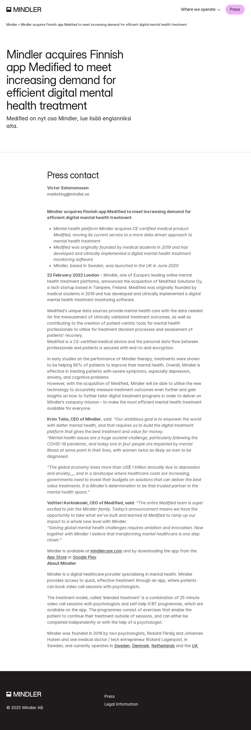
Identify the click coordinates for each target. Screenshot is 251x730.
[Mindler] (23, 9)
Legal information (121, 704)
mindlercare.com (106, 550)
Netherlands (163, 645)
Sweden (122, 645)
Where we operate (198, 9)
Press (235, 9)
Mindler (11, 24)
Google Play (84, 557)
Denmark (140, 645)
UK (195, 645)
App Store (57, 557)
